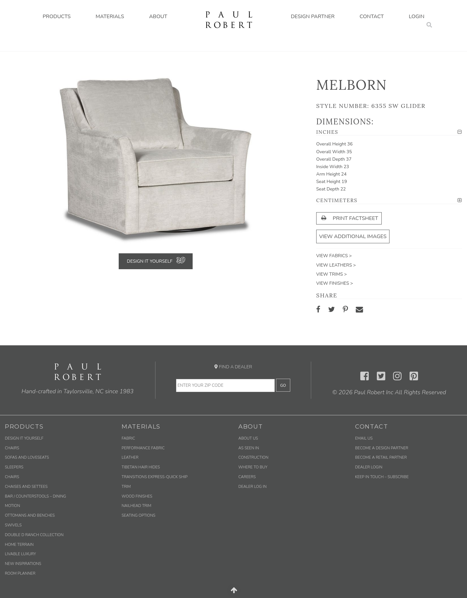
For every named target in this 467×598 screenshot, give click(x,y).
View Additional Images (353, 236)
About (158, 16)
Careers (247, 476)
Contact (372, 16)
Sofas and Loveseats (27, 457)
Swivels (13, 525)
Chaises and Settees (26, 486)
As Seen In (248, 448)
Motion (12, 505)
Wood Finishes (137, 496)
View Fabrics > (334, 256)
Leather (130, 457)
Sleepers (14, 467)
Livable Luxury (20, 554)
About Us (248, 438)
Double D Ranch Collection (34, 534)
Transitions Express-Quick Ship (154, 476)
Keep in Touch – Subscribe (382, 476)
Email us (364, 438)
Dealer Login (368, 467)
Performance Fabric (143, 448)
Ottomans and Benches (30, 515)
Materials (110, 16)
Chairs (12, 448)
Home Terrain (19, 544)
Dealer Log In (252, 486)
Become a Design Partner (381, 448)
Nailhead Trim (136, 505)
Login (417, 16)
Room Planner (20, 573)
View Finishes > (334, 283)
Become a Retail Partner (381, 457)
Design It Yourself (149, 261)
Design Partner (313, 16)
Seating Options (138, 515)
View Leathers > (336, 265)
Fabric (128, 438)
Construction (253, 457)
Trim (126, 486)
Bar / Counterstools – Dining (35, 496)
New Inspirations (23, 563)
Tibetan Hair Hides (141, 467)
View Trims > (331, 274)
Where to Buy (253, 467)
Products (56, 16)
